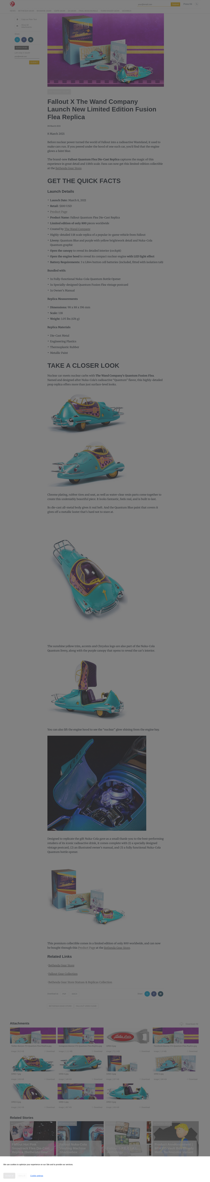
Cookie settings (36, 1176)
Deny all (21, 1176)
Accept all (9, 1176)
